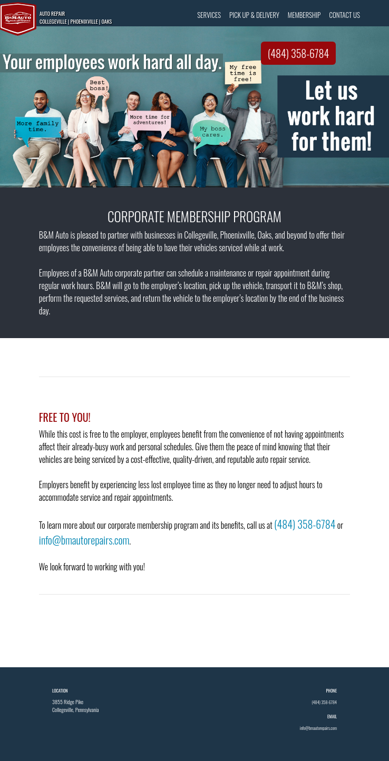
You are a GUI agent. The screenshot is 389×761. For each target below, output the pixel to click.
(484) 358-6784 (298, 53)
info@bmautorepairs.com (84, 540)
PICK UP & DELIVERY (254, 14)
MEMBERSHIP (304, 14)
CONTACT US (344, 14)
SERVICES (209, 14)
